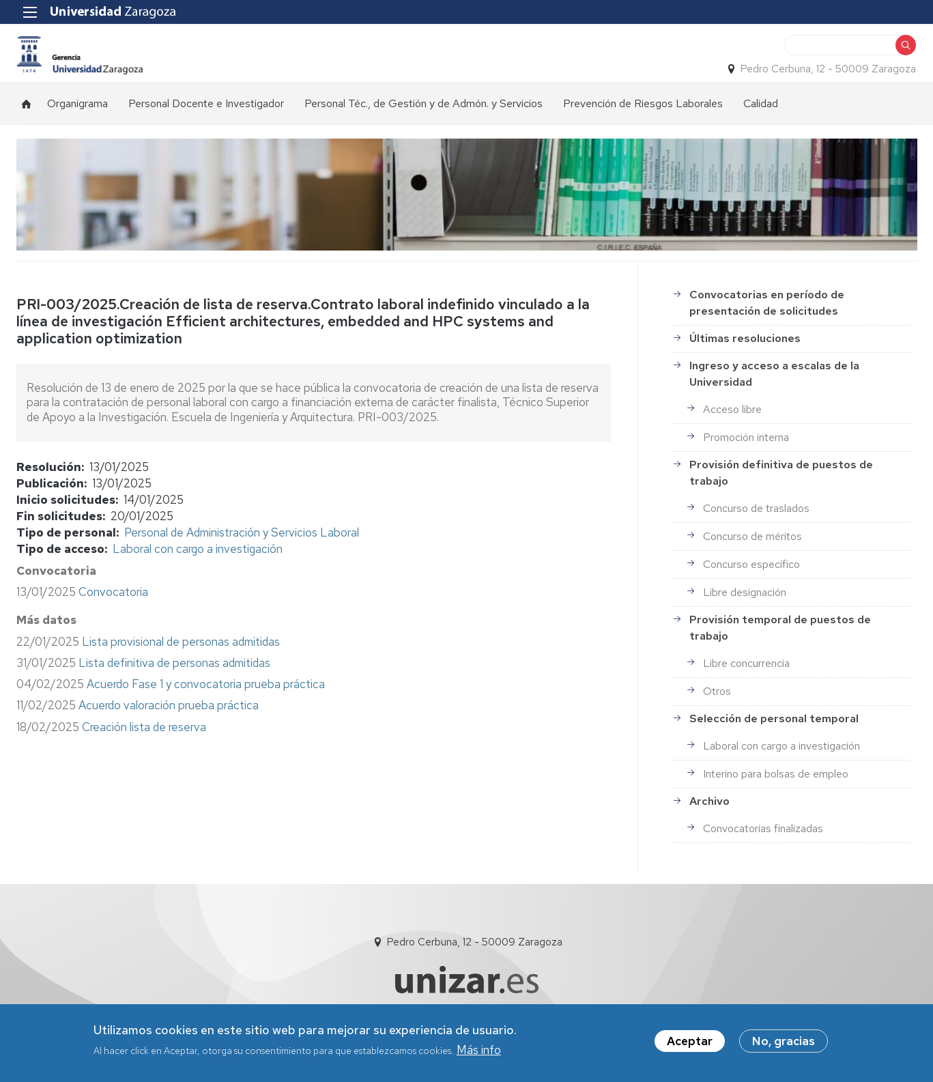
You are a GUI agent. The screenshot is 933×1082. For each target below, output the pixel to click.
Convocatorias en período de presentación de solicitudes (766, 323)
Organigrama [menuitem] (77, 124)
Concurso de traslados (756, 529)
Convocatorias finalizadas (763, 849)
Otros (717, 711)
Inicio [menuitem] (26, 124)
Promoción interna (746, 458)
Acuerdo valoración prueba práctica (168, 725)
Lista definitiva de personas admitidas (174, 683)
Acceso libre (732, 430)
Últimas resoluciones (745, 359)
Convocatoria (113, 612)
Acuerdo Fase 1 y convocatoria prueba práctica (206, 704)
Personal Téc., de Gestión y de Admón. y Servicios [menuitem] (423, 124)
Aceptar (690, 1041)
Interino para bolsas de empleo (775, 794)
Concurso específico (751, 585)
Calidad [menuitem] (760, 124)
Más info (479, 1049)
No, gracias (783, 1041)
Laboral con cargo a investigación (198, 569)
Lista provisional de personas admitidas (181, 662)
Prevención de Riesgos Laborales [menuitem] (643, 124)
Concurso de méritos (752, 557)
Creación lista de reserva (144, 747)
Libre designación (744, 613)
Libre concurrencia (746, 684)
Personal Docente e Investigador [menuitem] (206, 124)
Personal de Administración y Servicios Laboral (241, 552)
